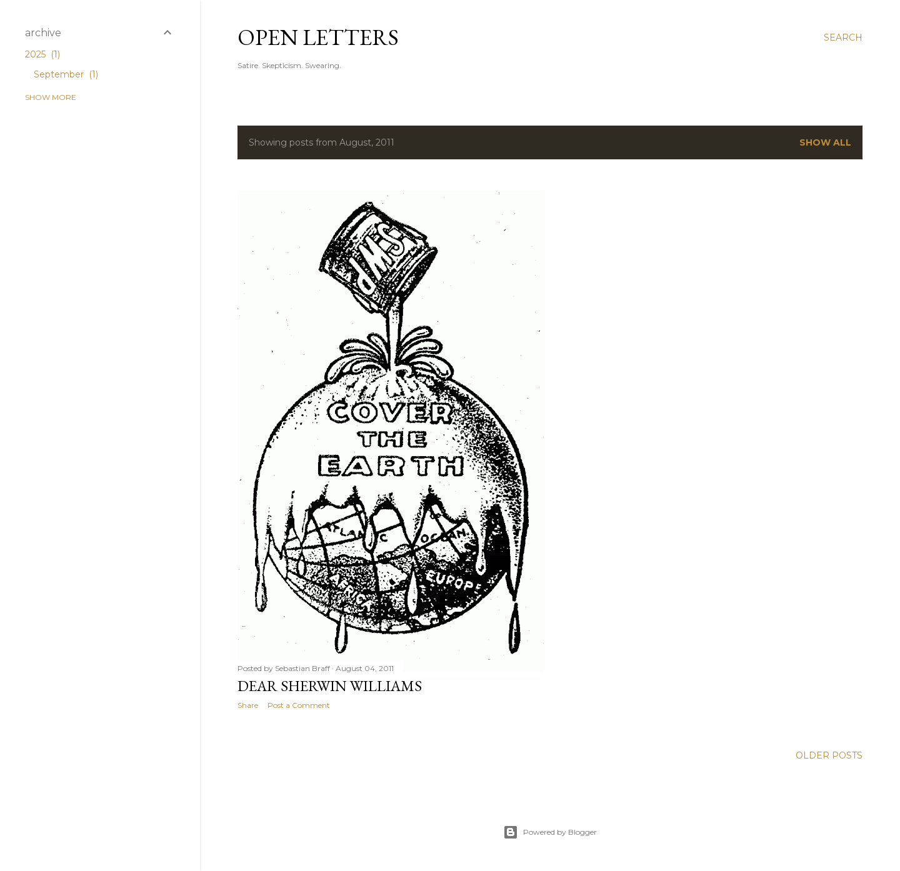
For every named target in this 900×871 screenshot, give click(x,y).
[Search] (843, 37)
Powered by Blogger (550, 832)
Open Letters (318, 37)
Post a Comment (299, 705)
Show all (825, 142)
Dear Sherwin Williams (330, 685)
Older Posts (829, 755)
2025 (42, 54)
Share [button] (248, 705)
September (66, 74)
